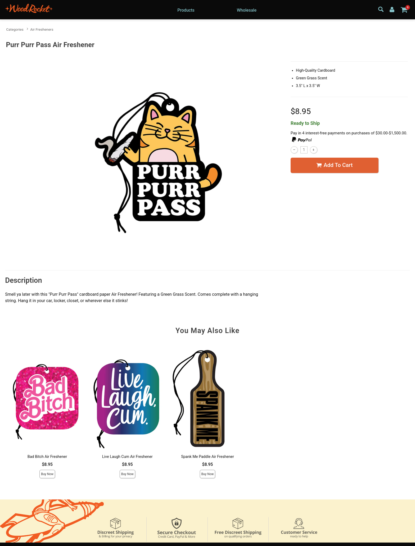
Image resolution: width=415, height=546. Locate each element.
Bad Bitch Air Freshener (47, 456)
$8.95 (47, 464)
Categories (14, 29)
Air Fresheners (41, 29)
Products (186, 10)
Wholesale (246, 10)
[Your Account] (392, 9)
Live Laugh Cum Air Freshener (127, 456)
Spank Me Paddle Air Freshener (207, 456)
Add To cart (334, 165)
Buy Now (47, 474)
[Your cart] (404, 9)
